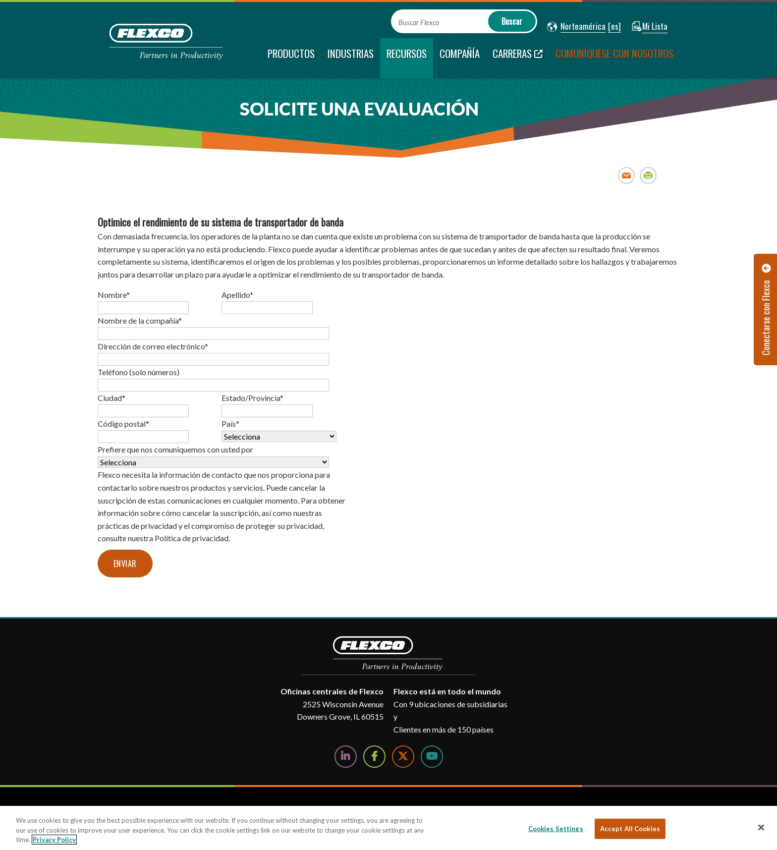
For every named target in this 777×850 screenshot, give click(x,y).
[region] (388, 828)
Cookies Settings (555, 828)
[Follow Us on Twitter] (403, 756)
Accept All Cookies (630, 828)
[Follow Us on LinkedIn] (345, 756)
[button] (576, 26)
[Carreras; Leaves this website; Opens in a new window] (517, 58)
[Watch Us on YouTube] (432, 756)
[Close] (761, 827)
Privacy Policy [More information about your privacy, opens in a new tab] (54, 840)
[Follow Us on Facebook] (374, 756)
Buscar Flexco (418, 22)
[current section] (406, 58)
